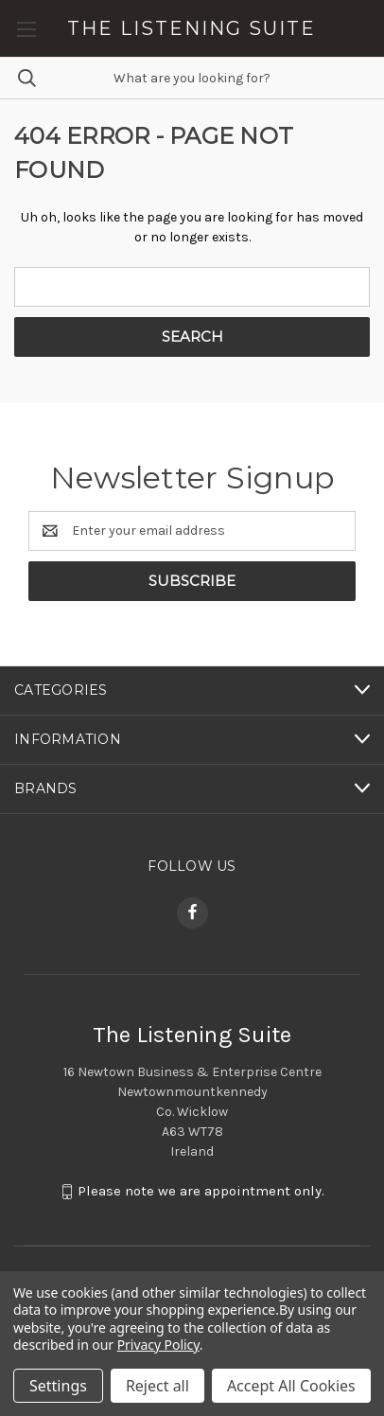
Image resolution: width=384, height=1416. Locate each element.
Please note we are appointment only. (201, 1190)
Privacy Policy (158, 1345)
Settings (58, 1385)
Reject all (157, 1385)
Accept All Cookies (291, 1385)
